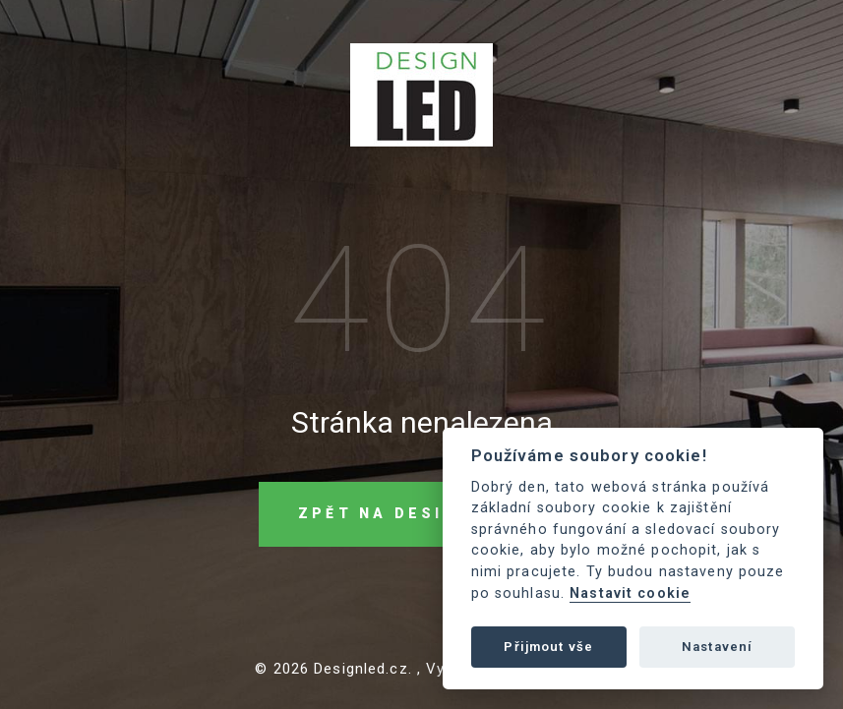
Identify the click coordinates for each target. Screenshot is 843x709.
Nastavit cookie (630, 593)
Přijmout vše (548, 646)
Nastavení (717, 646)
